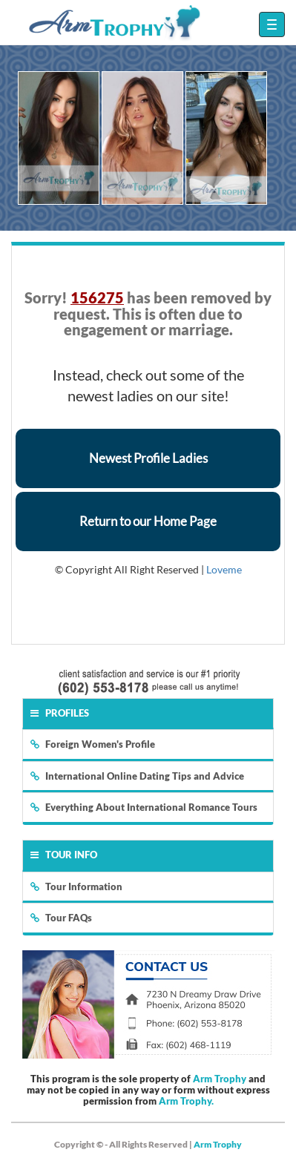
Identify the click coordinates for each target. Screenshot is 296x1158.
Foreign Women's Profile (92, 744)
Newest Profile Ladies (148, 458)
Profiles (59, 713)
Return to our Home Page (148, 521)
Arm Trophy (219, 1079)
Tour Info (63, 855)
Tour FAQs (61, 918)
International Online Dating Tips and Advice (137, 776)
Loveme (224, 569)
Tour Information (76, 886)
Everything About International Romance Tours (143, 807)
